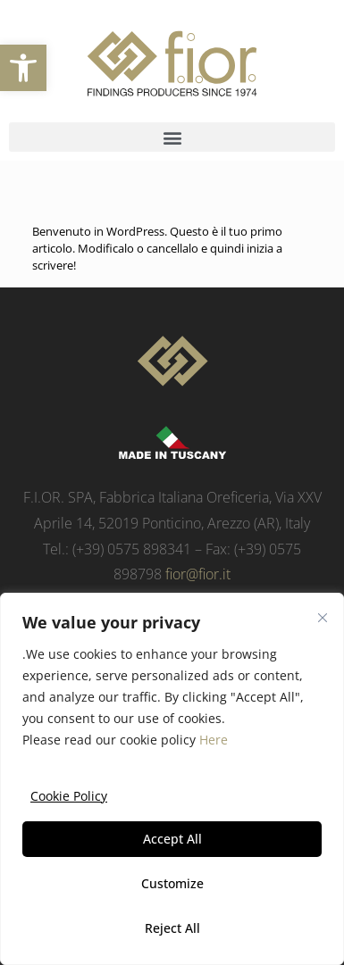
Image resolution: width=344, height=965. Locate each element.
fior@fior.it (198, 574)
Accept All (172, 838)
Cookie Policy (68, 795)
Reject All (172, 927)
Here (213, 739)
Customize (172, 883)
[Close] (322, 617)
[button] (23, 68)
